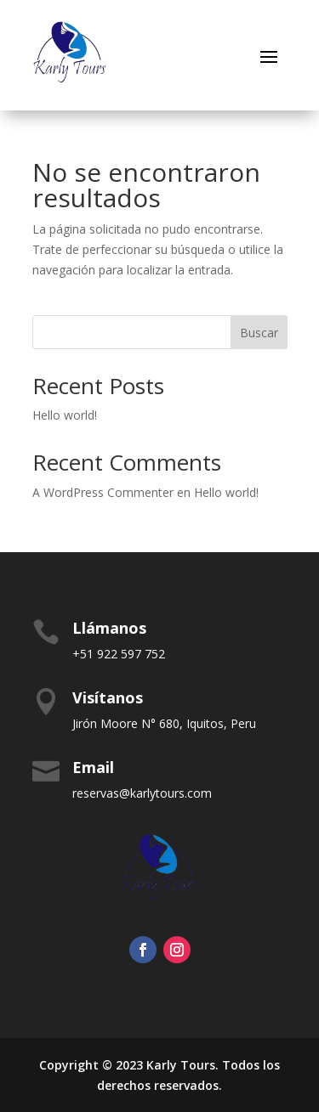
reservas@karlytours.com (142, 793)
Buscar (259, 333)
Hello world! (64, 415)
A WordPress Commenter (103, 492)
